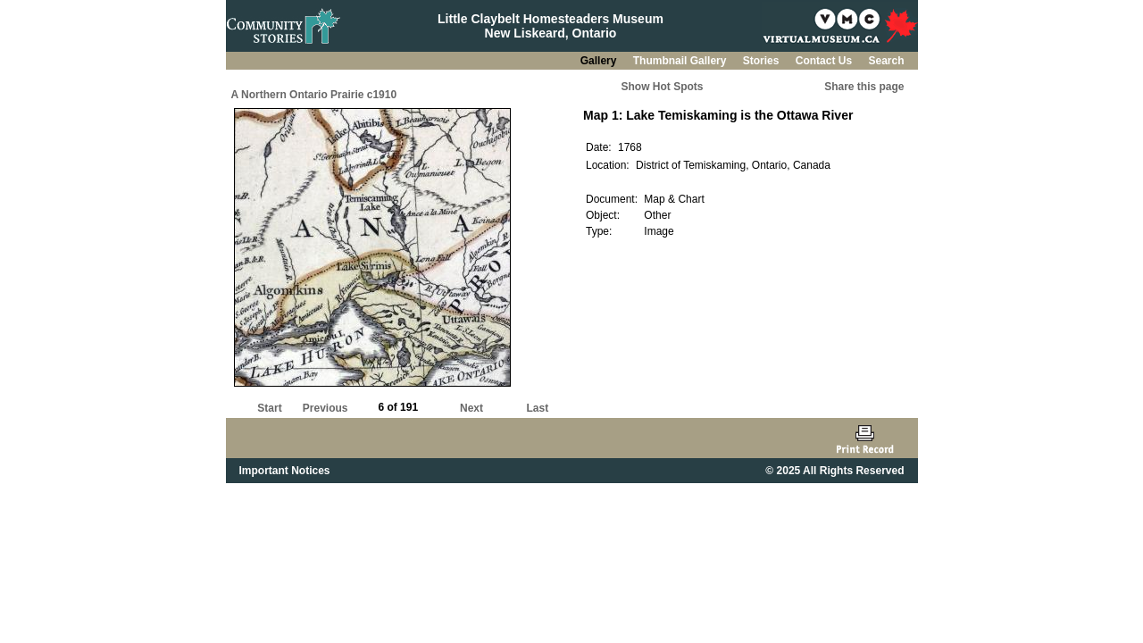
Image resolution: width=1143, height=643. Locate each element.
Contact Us (825, 60)
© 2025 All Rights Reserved (834, 470)
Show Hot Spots (663, 86)
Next (471, 408)
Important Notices (284, 470)
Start (269, 408)
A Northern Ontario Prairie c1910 (314, 94)
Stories (762, 60)
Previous (325, 408)
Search (886, 60)
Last (537, 408)
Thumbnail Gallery (681, 60)
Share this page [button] (864, 86)
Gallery (600, 60)
